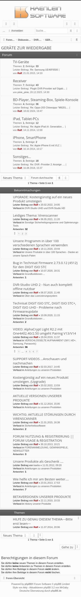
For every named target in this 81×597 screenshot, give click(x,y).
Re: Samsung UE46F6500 (44, 69)
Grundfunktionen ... (35, 274)
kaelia (36, 465)
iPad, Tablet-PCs (26, 118)
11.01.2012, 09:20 (52, 465)
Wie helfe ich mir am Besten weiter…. (41, 479)
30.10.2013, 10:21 (50, 444)
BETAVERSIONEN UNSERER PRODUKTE (42, 496)
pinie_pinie (23, 92)
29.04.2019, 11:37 (50, 337)
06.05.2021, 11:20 (50, 219)
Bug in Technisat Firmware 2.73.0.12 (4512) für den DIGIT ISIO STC (45, 265)
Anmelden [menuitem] (68, 24)
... (4, 30)
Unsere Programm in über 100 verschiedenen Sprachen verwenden (40, 243)
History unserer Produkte (38, 503)
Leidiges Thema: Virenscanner (35, 215)
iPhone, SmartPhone (29, 137)
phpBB (28, 584)
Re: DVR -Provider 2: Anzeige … (47, 164)
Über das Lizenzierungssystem (41, 295)
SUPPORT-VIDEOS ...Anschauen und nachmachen (40, 361)
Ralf (19, 73)
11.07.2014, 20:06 (50, 527)
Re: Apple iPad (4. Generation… (47, 126)
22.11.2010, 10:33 (50, 500)
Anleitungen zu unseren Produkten (43, 370)
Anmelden (17, 30)
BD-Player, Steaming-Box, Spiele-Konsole (45, 99)
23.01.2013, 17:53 (50, 482)
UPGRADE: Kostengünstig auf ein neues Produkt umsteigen (42, 199)
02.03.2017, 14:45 (50, 366)
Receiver (20, 81)
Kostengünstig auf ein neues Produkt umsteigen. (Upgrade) (40, 379)
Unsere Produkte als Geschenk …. (38, 461)
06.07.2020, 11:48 (50, 292)
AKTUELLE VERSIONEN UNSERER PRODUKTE (37, 398)
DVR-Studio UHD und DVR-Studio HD (45, 208)
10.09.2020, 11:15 (50, 315)
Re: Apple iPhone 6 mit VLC (45, 145)
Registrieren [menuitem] (75, 24)
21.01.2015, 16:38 (50, 422)
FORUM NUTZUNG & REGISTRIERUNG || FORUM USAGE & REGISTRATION (43, 438)
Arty (25, 587)
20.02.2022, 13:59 (50, 385)
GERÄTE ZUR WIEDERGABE (26, 48)
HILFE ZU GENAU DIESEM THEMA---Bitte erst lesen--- (43, 521)
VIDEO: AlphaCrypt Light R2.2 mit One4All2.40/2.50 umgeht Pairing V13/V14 (44, 331)
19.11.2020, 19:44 (50, 249)
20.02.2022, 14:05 (50, 204)
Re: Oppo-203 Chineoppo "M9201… (49, 107)
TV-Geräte (21, 62)
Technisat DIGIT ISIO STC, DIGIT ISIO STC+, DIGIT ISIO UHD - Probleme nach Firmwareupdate (44, 307)
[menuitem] (77, 39)
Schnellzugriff (7, 24)
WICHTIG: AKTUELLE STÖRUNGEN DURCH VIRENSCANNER (44, 416)
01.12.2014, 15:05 (50, 403)
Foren (15, 24)
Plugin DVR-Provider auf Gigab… (47, 88)
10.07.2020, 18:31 (50, 270)
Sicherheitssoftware (35, 425)
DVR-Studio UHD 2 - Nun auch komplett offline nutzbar (42, 286)
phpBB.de (56, 590)
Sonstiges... (22, 156)
